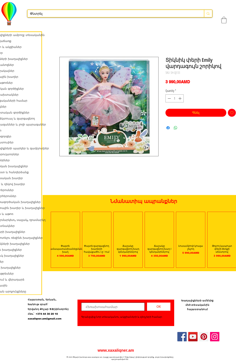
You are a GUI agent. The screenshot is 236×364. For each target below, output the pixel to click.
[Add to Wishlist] (232, 113)
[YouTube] (193, 336)
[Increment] (180, 98)
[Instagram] (214, 336)
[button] (224, 20)
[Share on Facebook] (168, 127)
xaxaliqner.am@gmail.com (44, 318)
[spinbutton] (175, 98)
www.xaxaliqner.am (116, 350)
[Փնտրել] (113, 13)
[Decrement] (169, 98)
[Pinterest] (203, 336)
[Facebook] (182, 336)
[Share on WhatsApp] (175, 127)
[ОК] (158, 307)
